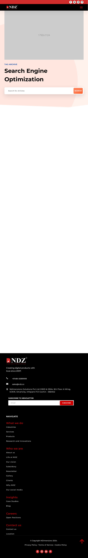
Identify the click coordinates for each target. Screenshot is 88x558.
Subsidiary (11, 467)
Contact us (11, 529)
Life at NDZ (11, 457)
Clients (9, 480)
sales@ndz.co (18, 384)
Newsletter (11, 471)
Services (10, 432)
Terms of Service (45, 545)
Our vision (11, 462)
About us (10, 452)
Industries (11, 427)
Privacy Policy (31, 545)
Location (10, 534)
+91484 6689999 (19, 379)
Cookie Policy (61, 545)
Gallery (9, 476)
